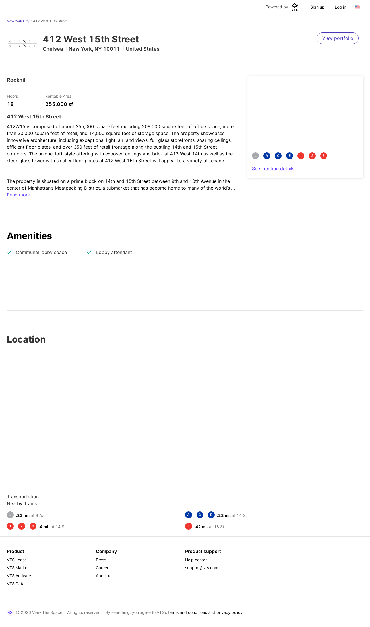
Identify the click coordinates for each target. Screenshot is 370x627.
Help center (196, 559)
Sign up (317, 7)
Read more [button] (18, 195)
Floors (12, 96)
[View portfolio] (338, 38)
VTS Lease (17, 559)
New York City (18, 21)
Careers (103, 567)
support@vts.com (201, 567)
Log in (340, 7)
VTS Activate (19, 575)
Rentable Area (58, 96)
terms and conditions (187, 612)
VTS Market (18, 567)
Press (101, 559)
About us (104, 575)
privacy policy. (230, 612)
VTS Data (15, 583)
